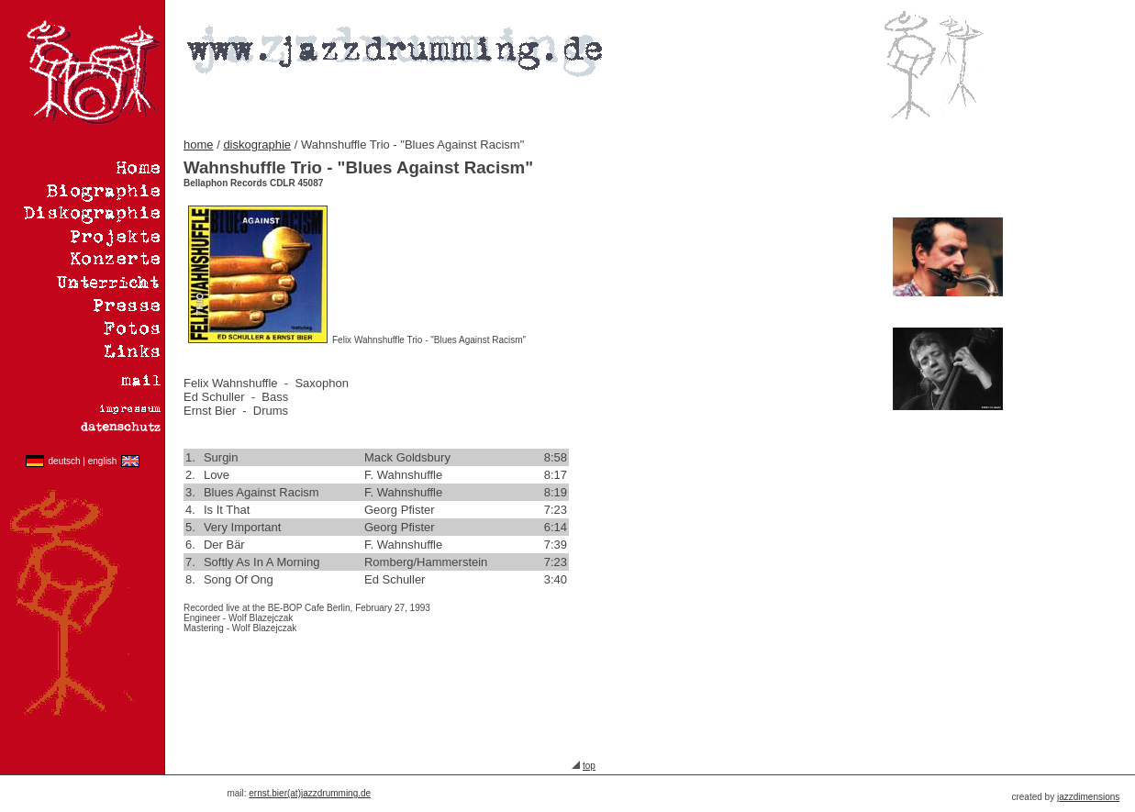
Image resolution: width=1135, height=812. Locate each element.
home (199, 144)
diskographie (257, 144)
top (589, 766)
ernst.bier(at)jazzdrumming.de (310, 793)
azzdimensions (1089, 797)
